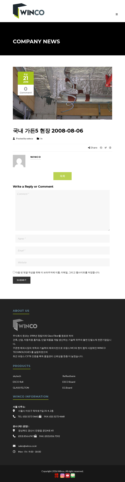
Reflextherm (68, 376)
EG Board (67, 387)
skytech (17, 376)
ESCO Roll (18, 381)
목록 (62, 175)
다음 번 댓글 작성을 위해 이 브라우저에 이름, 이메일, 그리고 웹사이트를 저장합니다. (57, 272)
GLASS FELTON (21, 387)
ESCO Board (68, 381)
